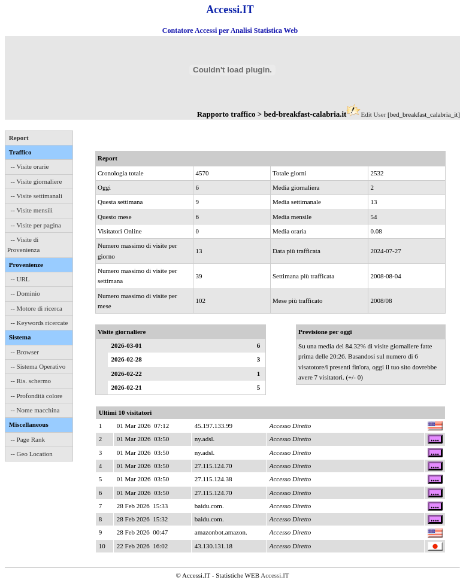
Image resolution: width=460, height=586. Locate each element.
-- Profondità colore (37, 395)
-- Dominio (25, 293)
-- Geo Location (32, 453)
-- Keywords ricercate (39, 322)
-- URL (20, 279)
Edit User (373, 114)
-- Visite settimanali (37, 195)
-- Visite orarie (30, 166)
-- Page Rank (28, 439)
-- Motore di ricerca (36, 308)
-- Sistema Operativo (38, 366)
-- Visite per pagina (36, 225)
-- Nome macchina (35, 410)
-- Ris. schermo (31, 380)
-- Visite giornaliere (36, 181)
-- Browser (25, 352)
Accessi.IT (275, 575)
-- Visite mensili (32, 210)
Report (19, 137)
